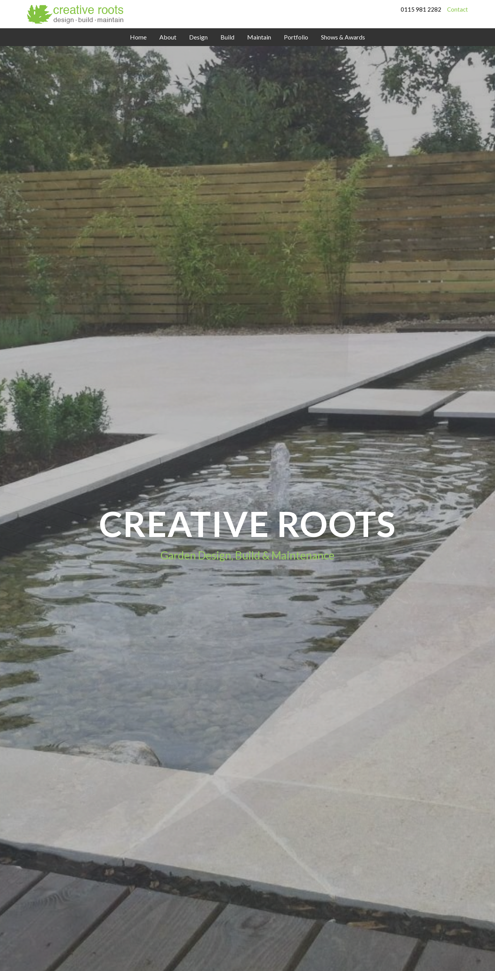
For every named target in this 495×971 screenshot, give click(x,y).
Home (138, 37)
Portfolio (296, 37)
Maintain (259, 37)
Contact (457, 9)
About (167, 37)
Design (198, 37)
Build (227, 37)
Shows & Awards (343, 37)
